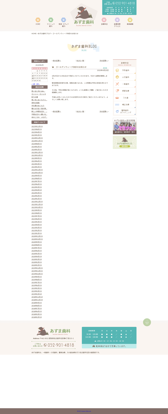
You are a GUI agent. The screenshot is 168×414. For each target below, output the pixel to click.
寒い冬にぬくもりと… (39, 100)
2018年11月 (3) (37, 300)
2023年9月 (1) (37, 158)
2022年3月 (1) (37, 193)
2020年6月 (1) (37, 251)
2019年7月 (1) (37, 282)
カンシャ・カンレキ (39, 94)
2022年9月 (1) (37, 175)
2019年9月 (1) (37, 277)
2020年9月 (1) (37, 242)
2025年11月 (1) (37, 126)
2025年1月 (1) (37, 135)
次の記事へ (104, 61)
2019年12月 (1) (37, 268)
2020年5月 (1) (37, 254)
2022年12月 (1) (37, 170)
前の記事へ (57, 61)
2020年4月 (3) (37, 256)
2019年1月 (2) (37, 294)
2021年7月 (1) (37, 216)
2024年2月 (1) (37, 147)
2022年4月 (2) (37, 190)
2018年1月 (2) (37, 317)
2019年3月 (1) (37, 291)
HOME (34, 33)
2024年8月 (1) (37, 144)
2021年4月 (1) (37, 225)
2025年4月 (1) (37, 132)
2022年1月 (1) (37, 199)
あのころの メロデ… (39, 117)
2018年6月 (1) (37, 311)
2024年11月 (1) (37, 141)
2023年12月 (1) (37, 152)
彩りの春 (35, 97)
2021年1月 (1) (37, 233)
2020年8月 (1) (37, 245)
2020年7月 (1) (37, 248)
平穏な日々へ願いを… (39, 114)
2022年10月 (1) (37, 173)
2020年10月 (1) (37, 239)
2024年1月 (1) (37, 149)
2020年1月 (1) (37, 265)
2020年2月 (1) (37, 262)
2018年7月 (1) (37, 308)
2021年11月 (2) (37, 204)
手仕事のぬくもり (38, 106)
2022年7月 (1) (37, 181)
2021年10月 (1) (37, 207)
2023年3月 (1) (37, 164)
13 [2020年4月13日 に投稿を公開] (33, 76)
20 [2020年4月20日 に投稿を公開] (33, 78)
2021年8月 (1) (37, 213)
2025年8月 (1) (37, 129)
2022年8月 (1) (37, 178)
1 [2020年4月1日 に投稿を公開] (37, 71)
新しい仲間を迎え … (39, 111)
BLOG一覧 (80, 61)
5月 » (38, 84)
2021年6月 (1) (37, 219)
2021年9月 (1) (37, 210)
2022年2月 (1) (37, 196)
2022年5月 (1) (37, 187)
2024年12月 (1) (37, 138)
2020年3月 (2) (37, 259)
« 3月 (33, 84)
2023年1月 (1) (37, 167)
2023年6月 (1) (37, 161)
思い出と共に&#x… (38, 91)
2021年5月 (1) (37, 222)
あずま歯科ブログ (44, 33)
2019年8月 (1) (37, 280)
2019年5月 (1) (37, 288)
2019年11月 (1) (37, 271)
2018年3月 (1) (37, 314)
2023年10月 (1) (37, 155)
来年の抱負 (36, 103)
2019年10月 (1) (37, 274)
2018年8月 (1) (37, 306)
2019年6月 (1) (37, 285)
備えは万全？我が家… (39, 108)
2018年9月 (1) (37, 303)
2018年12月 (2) (37, 297)
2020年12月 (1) (37, 236)
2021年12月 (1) (37, 202)
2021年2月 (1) (37, 230)
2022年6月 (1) (37, 184)
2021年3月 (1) (37, 228)
